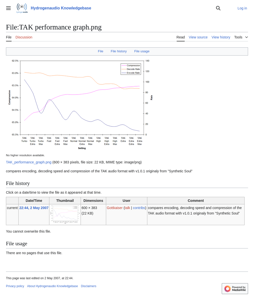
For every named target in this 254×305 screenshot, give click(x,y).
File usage (141, 51)
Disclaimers (88, 286)
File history (119, 51)
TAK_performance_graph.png (28, 162)
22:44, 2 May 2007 (34, 208)
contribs (139, 208)
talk (127, 208)
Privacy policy (15, 286)
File (100, 51)
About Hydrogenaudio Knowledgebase (52, 286)
